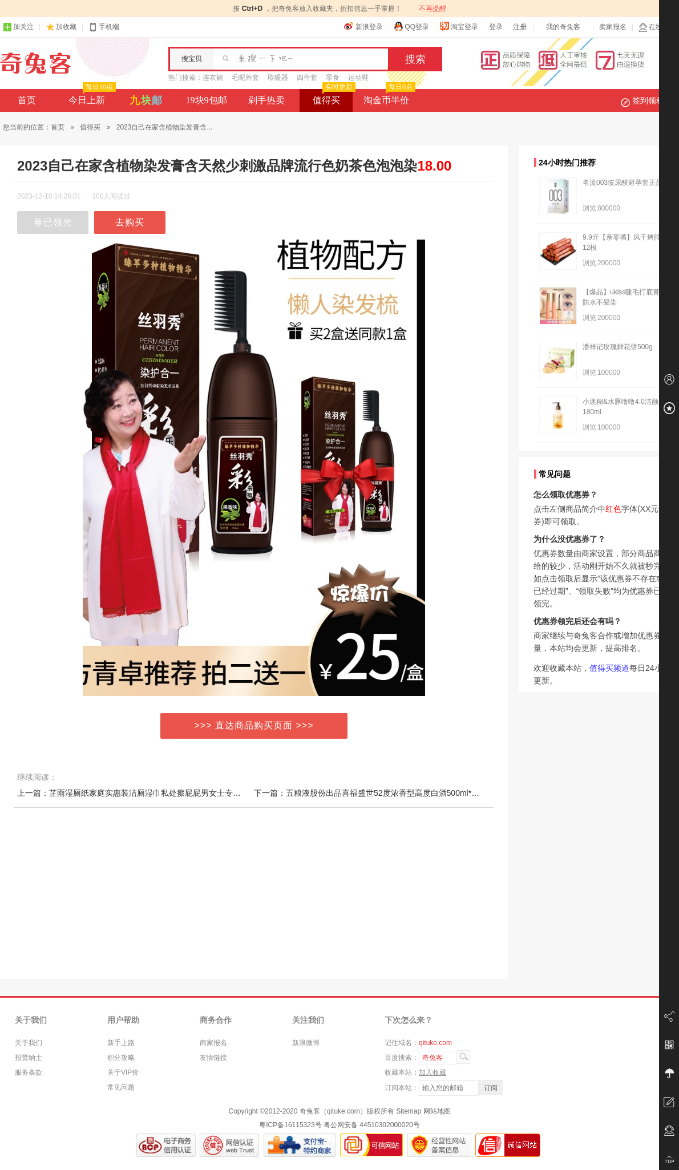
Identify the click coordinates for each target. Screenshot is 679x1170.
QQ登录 (411, 26)
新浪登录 (363, 26)
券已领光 (53, 222)
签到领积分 (648, 100)
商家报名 (213, 1043)
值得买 (333, 97)
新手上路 (121, 1043)
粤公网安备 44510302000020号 (372, 1125)
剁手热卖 (266, 100)
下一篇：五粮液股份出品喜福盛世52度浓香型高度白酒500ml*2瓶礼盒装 (381, 792)
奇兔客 (35, 63)
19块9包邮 (206, 100)
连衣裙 (213, 78)
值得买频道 (609, 668)
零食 (333, 78)
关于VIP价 (123, 1072)
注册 (520, 27)
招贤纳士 (28, 1058)
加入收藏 (432, 1072)
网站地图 (437, 1111)
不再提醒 (432, 9)
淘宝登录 (458, 26)
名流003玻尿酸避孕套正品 (622, 183)
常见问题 (121, 1087)
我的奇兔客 (563, 27)
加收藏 (66, 27)
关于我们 (28, 1043)
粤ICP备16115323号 (290, 1125)
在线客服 (657, 27)
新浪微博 (306, 1043)
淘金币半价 (388, 97)
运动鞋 (358, 78)
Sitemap (408, 1111)
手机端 (103, 27)
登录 (496, 27)
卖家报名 (613, 27)
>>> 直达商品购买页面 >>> (254, 725)
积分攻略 (121, 1058)
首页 (27, 100)
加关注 (18, 27)
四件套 (307, 78)
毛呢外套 (245, 78)
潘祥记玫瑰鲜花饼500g (618, 347)
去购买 (129, 222)
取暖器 (278, 78)
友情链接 (213, 1058)
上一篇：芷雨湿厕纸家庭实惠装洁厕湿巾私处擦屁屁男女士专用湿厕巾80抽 (149, 792)
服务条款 (28, 1072)
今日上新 (91, 97)
